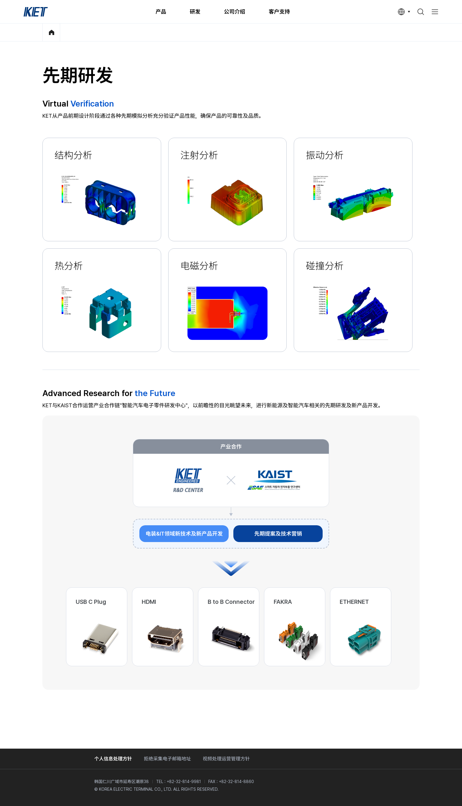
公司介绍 (234, 12)
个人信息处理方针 (113, 759)
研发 (195, 12)
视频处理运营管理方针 (226, 759)
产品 (161, 12)
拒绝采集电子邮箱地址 (167, 759)
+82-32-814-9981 (184, 781)
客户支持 (279, 12)
